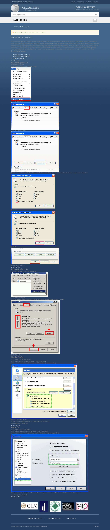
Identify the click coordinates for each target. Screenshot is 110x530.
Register (95, 2)
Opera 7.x (16, 60)
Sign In (88, 2)
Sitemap (97, 526)
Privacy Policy (54, 518)
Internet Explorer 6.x (21, 57)
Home (73, 2)
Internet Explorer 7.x (21, 55)
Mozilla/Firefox (19, 58)
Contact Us (80, 2)
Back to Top (15, 267)
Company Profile (34, 518)
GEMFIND (44, 526)
